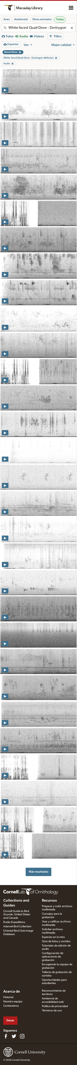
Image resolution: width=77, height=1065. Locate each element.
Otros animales (42, 19)
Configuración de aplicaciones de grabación (52, 957)
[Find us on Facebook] (5, 1036)
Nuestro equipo (12, 1001)
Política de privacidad (55, 1006)
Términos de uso (52, 1010)
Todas (60, 19)
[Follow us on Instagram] (22, 1036)
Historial (8, 997)
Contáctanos (11, 1005)
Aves (6, 19)
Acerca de (11, 991)
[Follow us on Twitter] (13, 1036)
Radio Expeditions (14, 922)
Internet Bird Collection (17, 926)
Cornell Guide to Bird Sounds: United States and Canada (16, 915)
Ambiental (21, 19)
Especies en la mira (53, 937)
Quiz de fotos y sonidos (56, 941)
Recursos (49, 900)
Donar (10, 1020)
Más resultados (38, 871)
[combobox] (38, 28)
